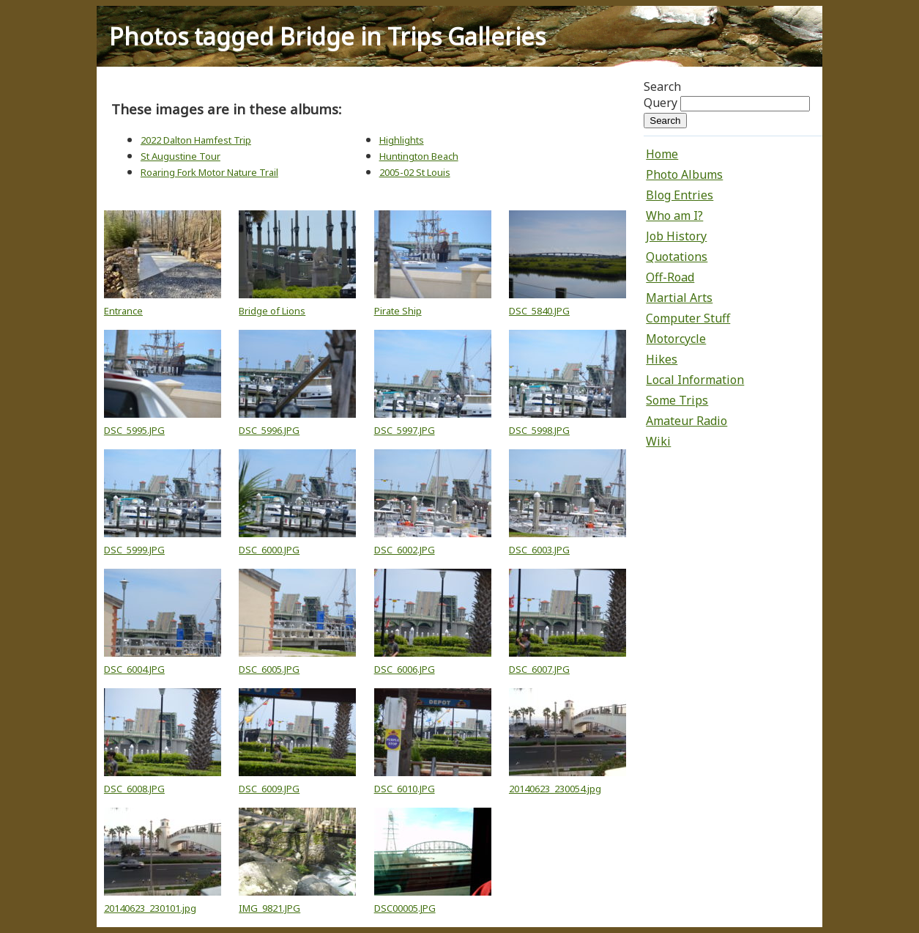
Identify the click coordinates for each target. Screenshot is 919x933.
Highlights (401, 140)
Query (660, 103)
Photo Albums (684, 174)
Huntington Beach (418, 156)
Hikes (661, 359)
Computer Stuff (688, 318)
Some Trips (677, 400)
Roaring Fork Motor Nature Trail (209, 172)
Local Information (695, 380)
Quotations (676, 256)
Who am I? (674, 215)
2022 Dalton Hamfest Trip (196, 140)
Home (662, 154)
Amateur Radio (686, 421)
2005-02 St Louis (414, 172)
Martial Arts (679, 298)
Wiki (658, 441)
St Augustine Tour (180, 156)
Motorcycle (676, 339)
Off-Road (670, 277)
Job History (676, 236)
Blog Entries (679, 195)
